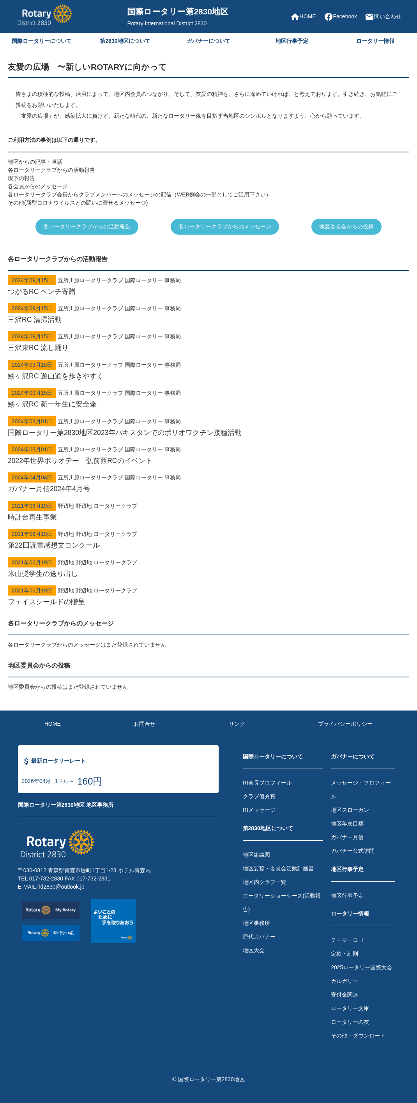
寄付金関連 (344, 995)
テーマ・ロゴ (347, 940)
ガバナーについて (208, 41)
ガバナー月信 (347, 837)
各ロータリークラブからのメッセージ (224, 226)
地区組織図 (256, 855)
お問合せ (144, 724)
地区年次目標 (347, 823)
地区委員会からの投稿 (346, 226)
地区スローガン (350, 810)
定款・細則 (344, 954)
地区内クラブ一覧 (264, 882)
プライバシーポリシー (345, 724)
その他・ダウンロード (358, 1035)
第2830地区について (125, 41)
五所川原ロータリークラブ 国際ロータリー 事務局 (208, 287)
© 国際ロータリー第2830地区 (208, 1079)
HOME (303, 16)
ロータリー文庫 (350, 1008)
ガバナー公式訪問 (353, 851)
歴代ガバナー (259, 936)
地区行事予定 (292, 41)
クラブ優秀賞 (259, 796)
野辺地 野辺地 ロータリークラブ (208, 512)
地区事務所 (256, 923)
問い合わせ (383, 16)
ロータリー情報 (375, 41)
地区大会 (254, 950)
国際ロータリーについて (42, 41)
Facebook (340, 16)
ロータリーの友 (350, 1022)
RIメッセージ (259, 810)
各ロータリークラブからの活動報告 (87, 226)
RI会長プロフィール (267, 783)
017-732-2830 (46, 878)
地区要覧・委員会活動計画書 (278, 868)
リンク (237, 724)
